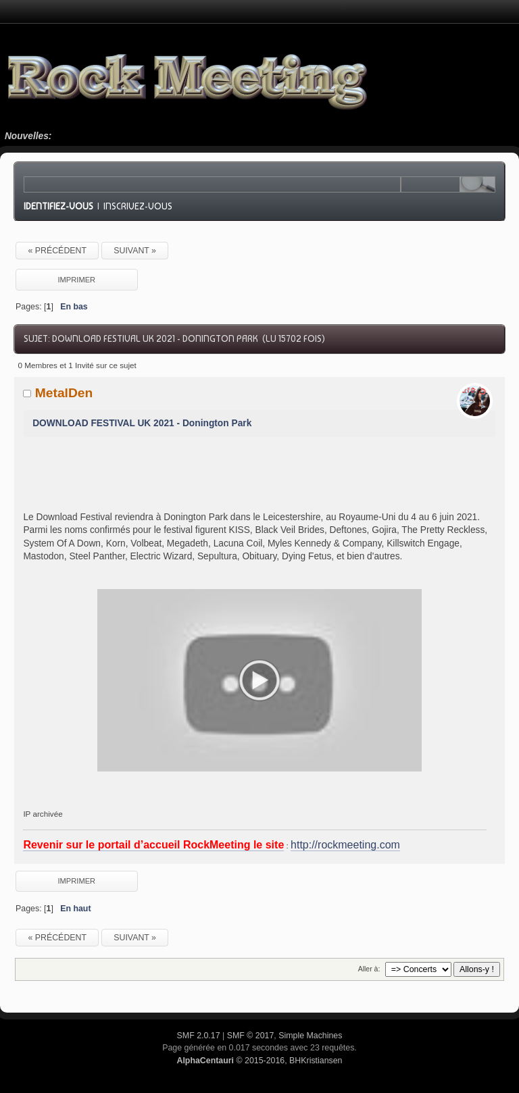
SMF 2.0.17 (198, 1035)
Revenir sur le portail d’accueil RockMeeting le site (153, 844)
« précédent (57, 250)
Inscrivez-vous (137, 206)
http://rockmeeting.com (345, 844)
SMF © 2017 (250, 1035)
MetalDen (64, 393)
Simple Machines (310, 1035)
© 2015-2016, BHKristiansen (259, 1060)
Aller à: (369, 969)
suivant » (135, 250)
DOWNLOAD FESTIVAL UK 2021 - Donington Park (141, 423)
